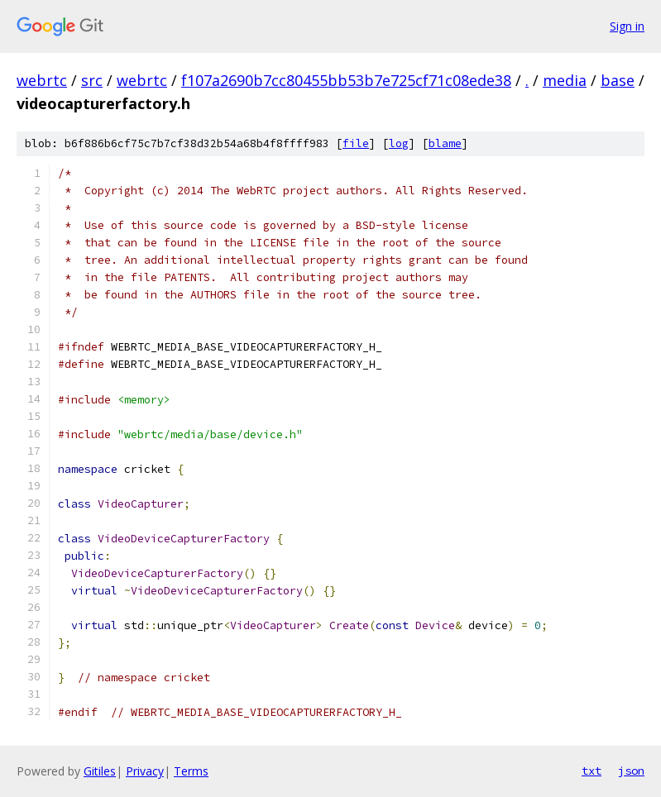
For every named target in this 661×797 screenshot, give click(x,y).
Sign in (627, 26)
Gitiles (100, 771)
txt (591, 770)
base (618, 80)
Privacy (145, 771)
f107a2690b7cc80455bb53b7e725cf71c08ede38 (346, 80)
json (631, 770)
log (399, 143)
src (92, 80)
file (355, 143)
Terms (191, 771)
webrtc (42, 80)
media (565, 80)
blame (445, 143)
